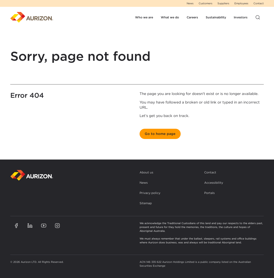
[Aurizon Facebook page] (16, 225)
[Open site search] (258, 17)
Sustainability (216, 17)
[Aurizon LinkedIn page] (30, 225)
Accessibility (213, 182)
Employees (241, 3)
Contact (258, 3)
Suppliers (223, 3)
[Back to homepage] (31, 175)
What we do (170, 17)
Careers (192, 17)
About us (146, 172)
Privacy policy (150, 193)
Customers (205, 3)
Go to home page (160, 134)
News (190, 3)
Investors (240, 17)
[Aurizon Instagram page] (57, 225)
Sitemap (146, 203)
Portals (209, 193)
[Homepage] (31, 17)
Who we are (144, 17)
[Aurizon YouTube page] (44, 225)
